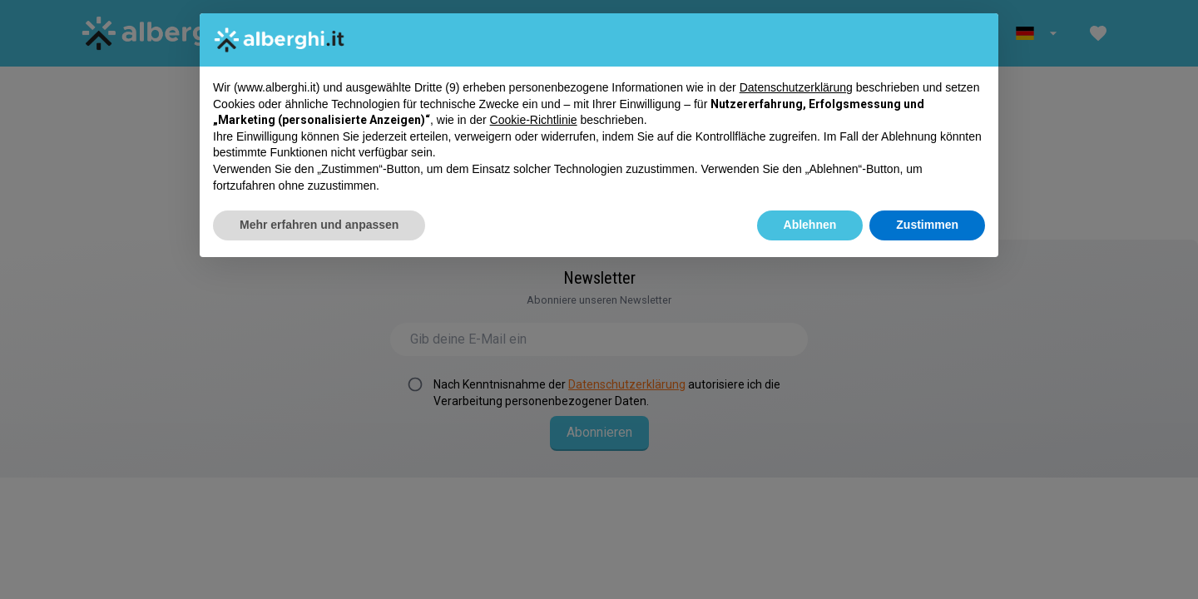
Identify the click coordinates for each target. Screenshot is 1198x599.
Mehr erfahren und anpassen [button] (319, 224)
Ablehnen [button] (810, 224)
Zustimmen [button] (927, 224)
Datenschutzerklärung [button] (796, 87)
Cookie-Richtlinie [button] (533, 119)
